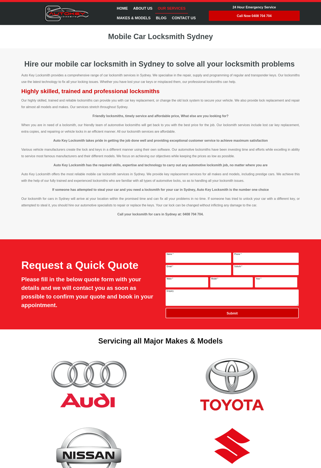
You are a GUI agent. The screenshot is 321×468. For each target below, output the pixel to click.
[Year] (276, 282)
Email (170, 266)
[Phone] (266, 258)
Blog (161, 18)
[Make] (187, 282)
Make (170, 279)
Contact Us (184, 18)
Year (258, 279)
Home (122, 8)
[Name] (198, 258)
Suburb (238, 266)
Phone (238, 254)
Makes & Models (133, 18)
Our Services (171, 8)
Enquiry (170, 291)
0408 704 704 (254, 16)
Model (214, 279)
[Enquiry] (232, 297)
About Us (142, 8)
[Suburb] (266, 270)
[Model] (231, 282)
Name (170, 254)
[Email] (198, 270)
